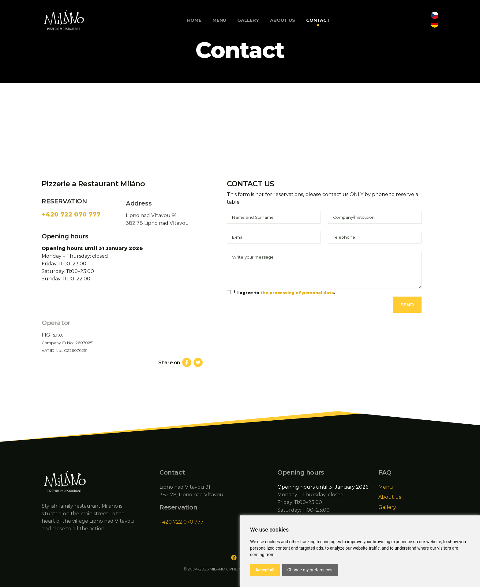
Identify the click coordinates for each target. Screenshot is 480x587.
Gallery (248, 20)
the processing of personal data (297, 292)
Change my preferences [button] (309, 569)
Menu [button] (219, 20)
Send (407, 305)
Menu (385, 487)
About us (282, 20)
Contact (318, 20)
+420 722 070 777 (71, 225)
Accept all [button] (265, 569)
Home (194, 20)
